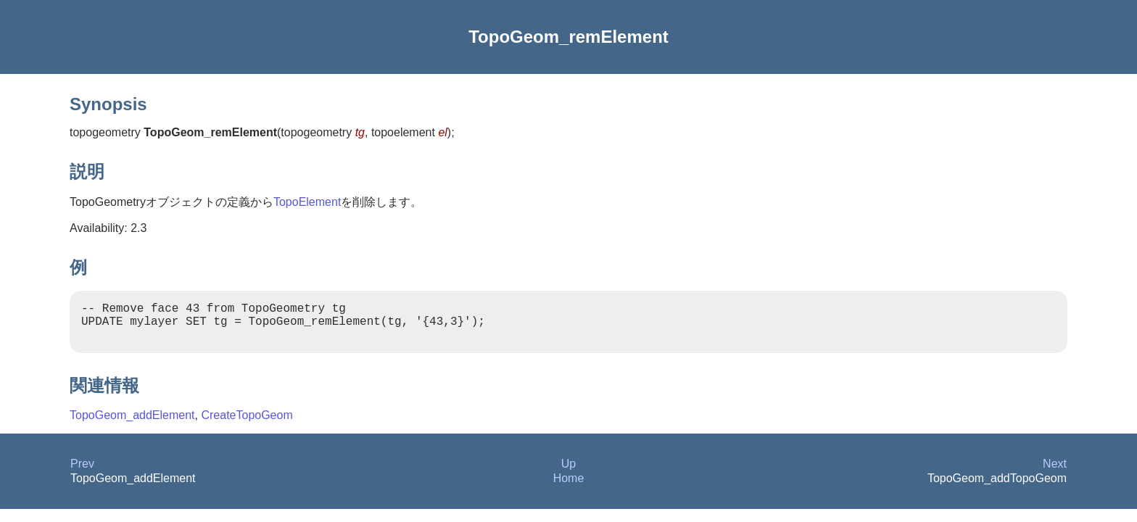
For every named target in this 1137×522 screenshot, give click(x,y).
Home (568, 487)
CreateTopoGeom (246, 424)
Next (1055, 472)
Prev (82, 472)
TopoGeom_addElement (132, 424)
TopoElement (307, 202)
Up (568, 472)
